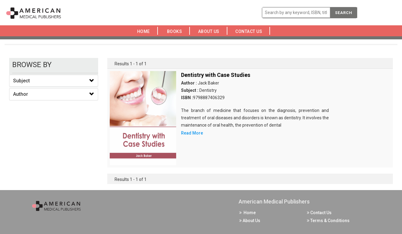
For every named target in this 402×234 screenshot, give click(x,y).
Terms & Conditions (328, 220)
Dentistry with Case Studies (215, 75)
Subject (21, 81)
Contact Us (250, 31)
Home (144, 31)
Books (176, 31)
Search (343, 12)
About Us (210, 31)
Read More (192, 133)
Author (20, 94)
